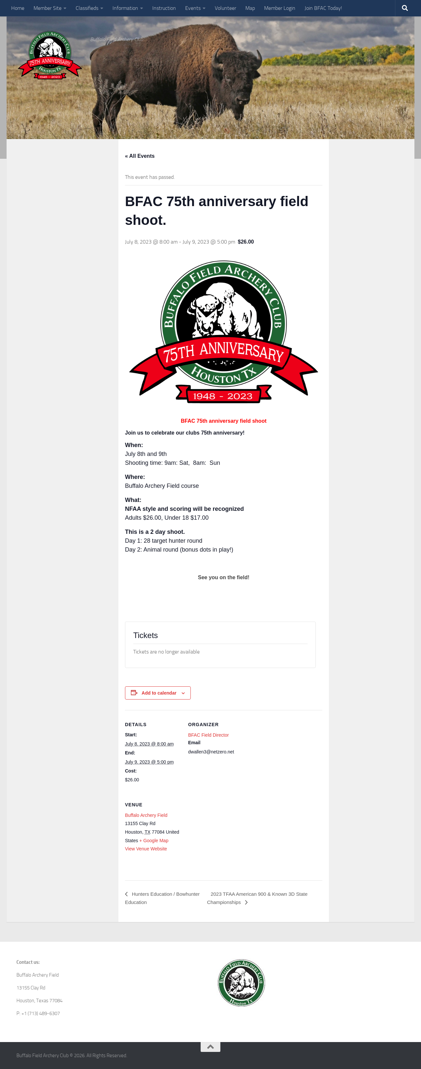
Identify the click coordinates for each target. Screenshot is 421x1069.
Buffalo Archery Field (146, 815)
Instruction (164, 8)
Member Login (279, 8)
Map (250, 8)
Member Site (48, 8)
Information (125, 8)
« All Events (140, 156)
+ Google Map (153, 840)
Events (193, 8)
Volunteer (225, 8)
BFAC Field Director (208, 735)
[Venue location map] (223, 835)
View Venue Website (146, 848)
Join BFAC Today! (323, 8)
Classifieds (87, 8)
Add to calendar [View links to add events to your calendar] (159, 693)
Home (17, 8)
